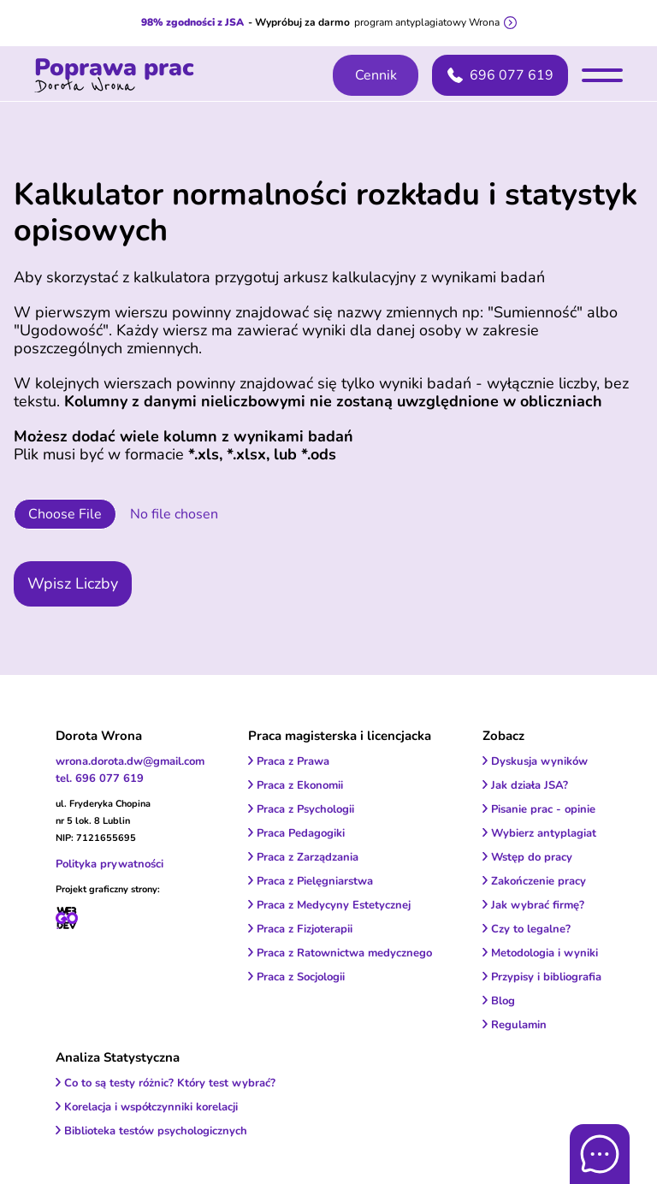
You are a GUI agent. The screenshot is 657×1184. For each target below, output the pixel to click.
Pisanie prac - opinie (543, 809)
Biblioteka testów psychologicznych (155, 1131)
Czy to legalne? (531, 929)
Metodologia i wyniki (544, 953)
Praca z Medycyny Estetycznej (334, 905)
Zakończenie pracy (538, 881)
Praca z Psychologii (305, 809)
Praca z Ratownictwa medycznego (344, 953)
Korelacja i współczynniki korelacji (151, 1107)
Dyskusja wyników (539, 761)
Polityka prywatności (109, 864)
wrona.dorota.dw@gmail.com (130, 761)
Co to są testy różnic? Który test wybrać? (169, 1083)
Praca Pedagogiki (301, 833)
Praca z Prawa (293, 761)
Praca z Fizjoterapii (304, 929)
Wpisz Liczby (72, 583)
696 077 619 (500, 75)
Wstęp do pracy (531, 857)
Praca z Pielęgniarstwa (315, 881)
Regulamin (519, 1025)
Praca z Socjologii (301, 977)
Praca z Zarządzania (307, 857)
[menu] (602, 75)
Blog (503, 1001)
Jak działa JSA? (529, 785)
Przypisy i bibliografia (546, 977)
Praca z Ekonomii (300, 785)
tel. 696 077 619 (100, 778)
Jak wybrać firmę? (537, 905)
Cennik (376, 75)
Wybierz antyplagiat (543, 833)
